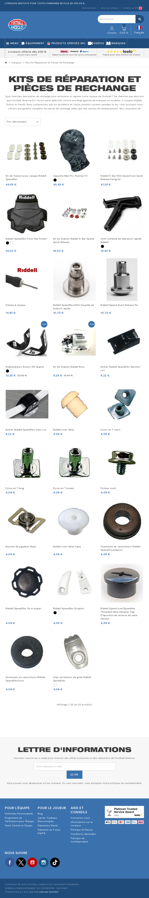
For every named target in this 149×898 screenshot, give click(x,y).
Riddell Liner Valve (63, 429)
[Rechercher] (121, 19)
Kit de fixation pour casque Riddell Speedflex (26, 177)
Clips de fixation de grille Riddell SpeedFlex (72, 679)
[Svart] (55, 180)
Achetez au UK (132, 8)
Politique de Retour (82, 829)
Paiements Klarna (48, 825)
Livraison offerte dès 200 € (27, 51)
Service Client (89, 8)
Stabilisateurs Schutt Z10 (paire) (25, 366)
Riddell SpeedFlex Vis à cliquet (24, 608)
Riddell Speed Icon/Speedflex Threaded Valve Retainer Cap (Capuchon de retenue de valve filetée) (119, 613)
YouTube (32, 862)
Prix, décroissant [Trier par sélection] (17, 121)
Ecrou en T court (110, 429)
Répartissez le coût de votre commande (74, 54)
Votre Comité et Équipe (18, 825)
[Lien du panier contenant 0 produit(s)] (123, 30)
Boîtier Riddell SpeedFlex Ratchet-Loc (121, 368)
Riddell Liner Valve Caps (67, 546)
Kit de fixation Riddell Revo (69, 366)
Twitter (21, 862)
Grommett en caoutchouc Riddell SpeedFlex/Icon (25, 679)
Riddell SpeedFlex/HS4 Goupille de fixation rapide (73, 307)
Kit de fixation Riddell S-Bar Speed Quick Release (73, 240)
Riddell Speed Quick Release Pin (119, 305)
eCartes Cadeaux (110, 8)
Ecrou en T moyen (63, 488)
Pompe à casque (15, 305)
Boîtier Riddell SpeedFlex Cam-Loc (26, 429)
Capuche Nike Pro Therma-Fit (70, 175)
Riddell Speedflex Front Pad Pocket (26, 238)
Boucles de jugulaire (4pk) (21, 546)
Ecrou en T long (15, 488)
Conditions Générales (83, 833)
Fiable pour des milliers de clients (121, 54)
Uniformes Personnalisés (19, 813)
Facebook (10, 862)
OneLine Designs (48, 892)
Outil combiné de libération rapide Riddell (121, 240)
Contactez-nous (80, 817)
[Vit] (59, 180)
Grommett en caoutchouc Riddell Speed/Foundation (120, 548)
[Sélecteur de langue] (139, 30)
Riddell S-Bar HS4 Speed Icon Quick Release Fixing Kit (122, 177)
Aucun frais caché (27, 54)
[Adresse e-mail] (74, 766)
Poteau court (108, 488)
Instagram (44, 862)
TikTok (55, 862)
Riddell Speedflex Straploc (69, 608)
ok (74, 774)
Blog (40, 813)
